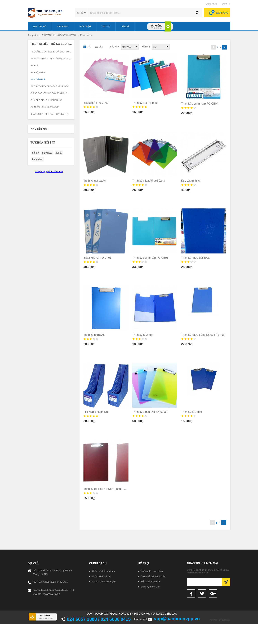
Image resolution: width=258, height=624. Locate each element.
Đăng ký (226, 3)
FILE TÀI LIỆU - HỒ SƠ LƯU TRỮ (59, 35)
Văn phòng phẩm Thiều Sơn (49, 171)
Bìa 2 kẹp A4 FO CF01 (97, 257)
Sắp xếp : (115, 46)
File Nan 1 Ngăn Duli (96, 411)
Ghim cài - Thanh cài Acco (44, 107)
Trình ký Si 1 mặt (191, 411)
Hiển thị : (146, 46)
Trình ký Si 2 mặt (142, 334)
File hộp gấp (37, 72)
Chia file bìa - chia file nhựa (46, 100)
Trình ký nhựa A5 (94, 334)
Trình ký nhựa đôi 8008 (195, 257)
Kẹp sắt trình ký (190, 180)
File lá (34, 65)
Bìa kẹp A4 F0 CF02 (95, 102)
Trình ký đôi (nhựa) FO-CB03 (150, 257)
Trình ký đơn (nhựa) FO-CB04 (199, 103)
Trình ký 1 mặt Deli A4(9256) (149, 411)
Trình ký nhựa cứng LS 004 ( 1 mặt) (203, 334)
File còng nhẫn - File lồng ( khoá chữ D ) (53, 58)
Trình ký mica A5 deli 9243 (148, 180)
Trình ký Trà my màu (145, 102)
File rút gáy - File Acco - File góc (49, 86)
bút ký (59, 152)
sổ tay (35, 152)
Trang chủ (33, 35)
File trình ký (86, 35)
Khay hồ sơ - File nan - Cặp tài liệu (49, 114)
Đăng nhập (211, 3)
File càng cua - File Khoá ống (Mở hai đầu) (54, 52)
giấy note (47, 152)
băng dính (37, 159)
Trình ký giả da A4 (94, 180)
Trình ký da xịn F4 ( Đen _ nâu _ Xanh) (107, 488)
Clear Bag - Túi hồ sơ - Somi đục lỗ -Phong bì (56, 93)
